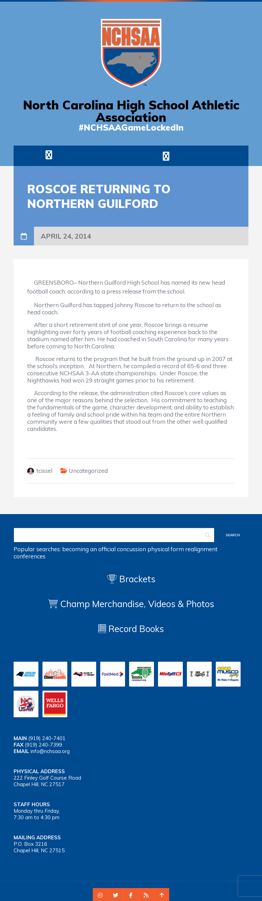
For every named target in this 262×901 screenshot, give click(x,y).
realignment (201, 549)
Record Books (131, 628)
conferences (30, 556)
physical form (165, 549)
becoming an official (89, 549)
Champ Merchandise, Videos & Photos (137, 604)
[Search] (114, 535)
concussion (131, 549)
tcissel (44, 470)
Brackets (131, 579)
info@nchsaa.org (50, 751)
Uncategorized (88, 470)
